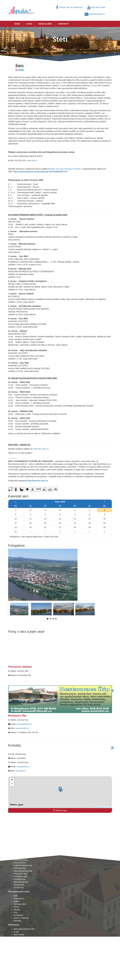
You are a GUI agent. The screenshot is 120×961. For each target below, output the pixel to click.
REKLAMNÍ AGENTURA (24, 929)
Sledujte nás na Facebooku (69, 7)
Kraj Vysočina (19, 862)
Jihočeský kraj (20, 854)
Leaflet (96, 807)
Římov (16, 907)
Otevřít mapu (60, 810)
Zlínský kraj (19, 887)
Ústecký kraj (19, 885)
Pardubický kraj (20, 876)
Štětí (16, 896)
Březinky (17, 921)
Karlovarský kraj (21, 860)
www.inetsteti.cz (22, 728)
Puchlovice (18, 915)
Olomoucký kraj (20, 874)
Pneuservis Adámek (20, 666)
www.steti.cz (32, 160)
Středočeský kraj (21, 882)
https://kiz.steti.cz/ (41, 449)
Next (91, 608)
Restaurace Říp (17, 715)
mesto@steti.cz (23, 766)
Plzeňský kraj (19, 879)
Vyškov (17, 901)
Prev (12, 608)
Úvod (17, 24)
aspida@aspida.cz (95, 14)
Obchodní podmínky (22, 940)
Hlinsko (17, 910)
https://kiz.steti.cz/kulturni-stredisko (66, 169)
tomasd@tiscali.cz (24, 724)
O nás (29, 24)
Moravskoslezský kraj (23, 871)
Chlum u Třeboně (21, 918)
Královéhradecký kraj (23, 865)
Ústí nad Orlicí (20, 904)
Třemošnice (19, 898)
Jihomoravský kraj (21, 857)
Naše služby (45, 24)
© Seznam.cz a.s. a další (105, 807)
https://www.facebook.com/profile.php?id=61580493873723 (40, 171)
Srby (16, 912)
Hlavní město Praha (22, 851)
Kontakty (63, 24)
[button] (60, 789)
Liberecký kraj (20, 868)
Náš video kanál (96, 7)
